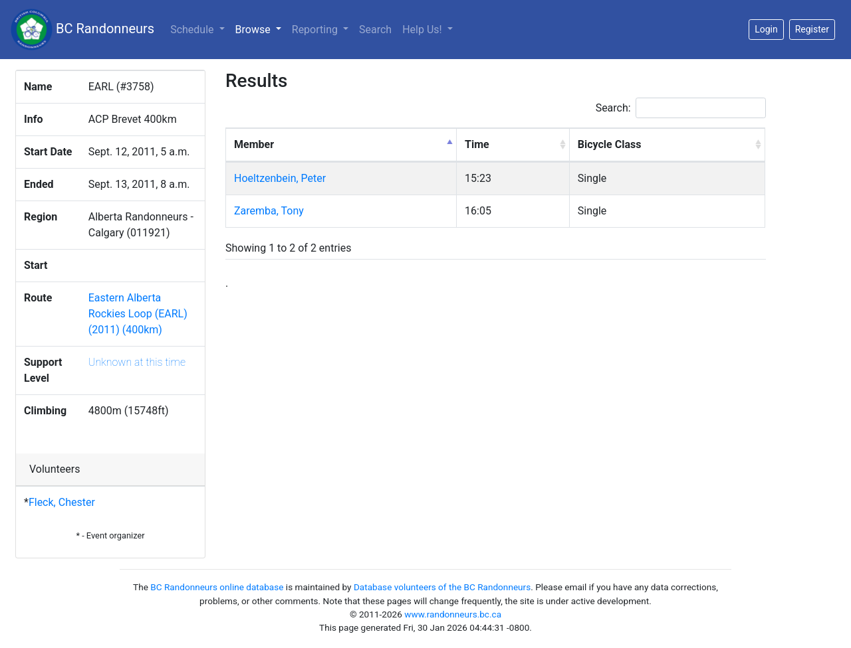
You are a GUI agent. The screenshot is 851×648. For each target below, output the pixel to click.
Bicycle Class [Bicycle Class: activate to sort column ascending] (610, 144)
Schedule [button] (193, 29)
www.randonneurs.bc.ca (452, 614)
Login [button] (766, 29)
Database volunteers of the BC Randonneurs (442, 587)
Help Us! (423, 29)
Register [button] (812, 29)
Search (375, 29)
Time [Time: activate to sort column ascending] (477, 144)
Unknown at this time (136, 362)
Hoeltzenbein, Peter (280, 178)
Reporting (316, 29)
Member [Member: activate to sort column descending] (254, 144)
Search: (681, 108)
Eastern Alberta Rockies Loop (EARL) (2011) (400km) (137, 313)
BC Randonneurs (82, 29)
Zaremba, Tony (269, 210)
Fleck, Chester (62, 502)
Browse (261, 28)
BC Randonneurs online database (216, 587)
